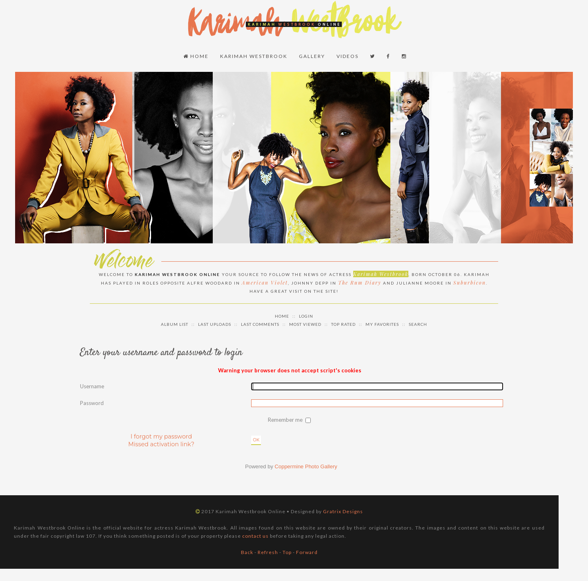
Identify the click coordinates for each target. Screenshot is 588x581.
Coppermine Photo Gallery (306, 466)
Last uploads (214, 324)
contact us (255, 536)
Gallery (312, 56)
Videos (347, 56)
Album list (174, 324)
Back (247, 552)
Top (287, 552)
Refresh (268, 552)
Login (306, 316)
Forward (307, 552)
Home (196, 56)
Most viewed (305, 324)
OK (256, 440)
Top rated (343, 324)
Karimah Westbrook (253, 56)
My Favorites (382, 324)
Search (418, 324)
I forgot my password (161, 436)
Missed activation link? (161, 444)
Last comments (260, 324)
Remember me (286, 419)
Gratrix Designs (343, 511)
